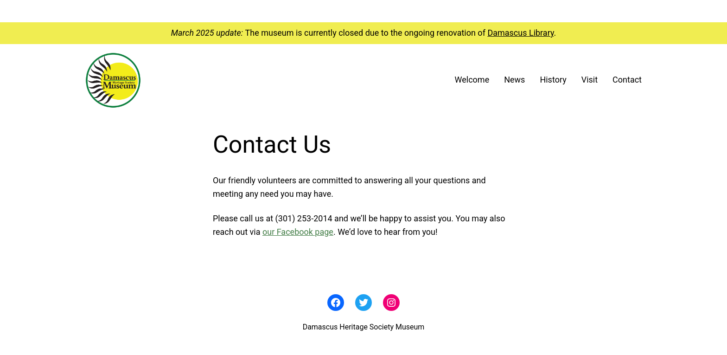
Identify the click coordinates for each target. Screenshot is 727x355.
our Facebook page (297, 232)
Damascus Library (520, 33)
